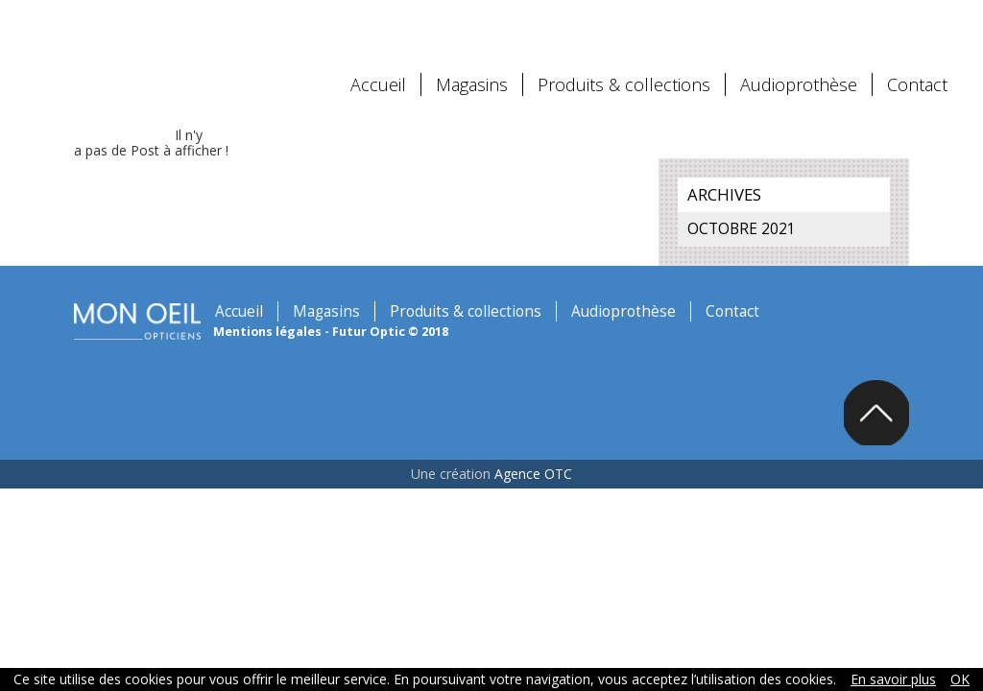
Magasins (472, 71)
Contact (917, 71)
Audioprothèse (798, 71)
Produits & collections (624, 71)
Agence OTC (533, 463)
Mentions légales (214, 319)
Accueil (378, 71)
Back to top (927, 400)
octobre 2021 (762, 216)
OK (960, 679)
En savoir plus (893, 679)
